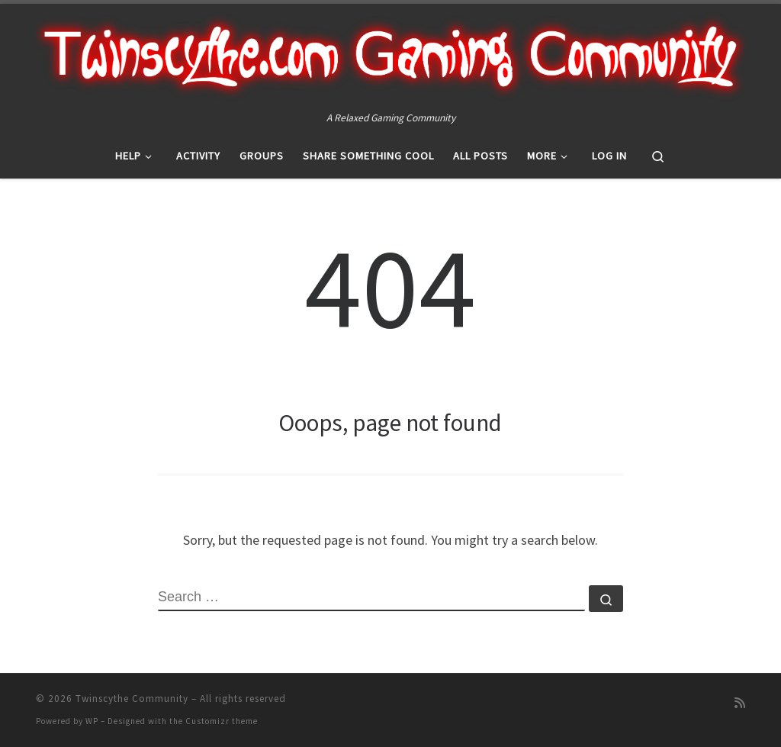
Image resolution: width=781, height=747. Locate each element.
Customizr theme (221, 721)
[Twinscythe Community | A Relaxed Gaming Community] (390, 56)
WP (91, 721)
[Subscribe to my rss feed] (739, 703)
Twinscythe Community (132, 698)
